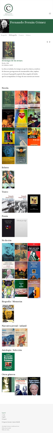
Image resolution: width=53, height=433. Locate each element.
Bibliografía (13, 35)
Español (4, 413)
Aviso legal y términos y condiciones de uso (10, 426)
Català (3, 415)
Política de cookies (5, 430)
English (3, 417)
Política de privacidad (6, 428)
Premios (21, 35)
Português (4, 419)
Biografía (4, 35)
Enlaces (28, 35)
